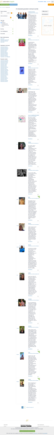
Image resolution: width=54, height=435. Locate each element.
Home (1, 7)
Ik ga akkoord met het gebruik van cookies (27, 431)
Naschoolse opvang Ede (5, 39)
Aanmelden (48, 1)
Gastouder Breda (3, 75)
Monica (29, 223)
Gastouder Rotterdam (4, 61)
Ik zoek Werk (40, 1)
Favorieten (45, 11)
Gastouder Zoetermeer (4, 70)
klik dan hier (35, 433)
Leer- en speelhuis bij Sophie (33, 115)
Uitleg (45, 1)
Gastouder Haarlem (4, 63)
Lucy (29, 352)
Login (52, 1)
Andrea (29, 142)
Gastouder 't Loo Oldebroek (5, 56)
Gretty (29, 272)
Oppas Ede (2, 38)
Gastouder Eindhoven (4, 73)
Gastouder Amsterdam (4, 60)
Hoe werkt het (51, 4)
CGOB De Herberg (31, 11)
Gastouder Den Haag (4, 62)
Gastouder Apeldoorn (4, 55)
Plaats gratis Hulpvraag (5, 4)
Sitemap (5, 426)
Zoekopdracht (45, 14)
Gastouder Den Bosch (4, 74)
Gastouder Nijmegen (4, 71)
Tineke (29, 379)
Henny (29, 88)
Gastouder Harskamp (4, 53)
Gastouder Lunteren (4, 50)
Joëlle (29, 169)
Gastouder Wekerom (4, 52)
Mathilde (29, 326)
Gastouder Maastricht (4, 78)
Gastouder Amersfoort (4, 67)
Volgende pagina (30, 407)
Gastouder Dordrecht (4, 81)
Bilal (29, 197)
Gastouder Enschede (4, 69)
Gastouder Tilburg (4, 68)
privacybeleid (45, 433)
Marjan (29, 66)
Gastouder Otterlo (4, 51)
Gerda (29, 38)
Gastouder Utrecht (4, 79)
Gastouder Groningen (4, 80)
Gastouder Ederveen (4, 46)
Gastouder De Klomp (4, 54)
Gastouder (3, 7)
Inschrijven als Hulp (13, 4)
